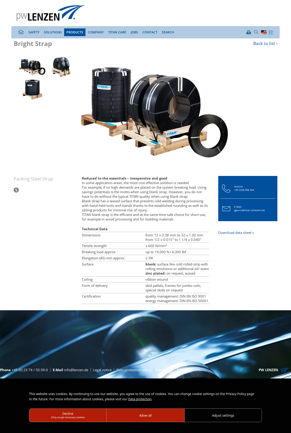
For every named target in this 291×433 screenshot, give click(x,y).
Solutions (53, 32)
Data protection (140, 399)
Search (168, 32)
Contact (150, 32)
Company (96, 32)
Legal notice (102, 370)
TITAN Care (117, 32)
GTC (180, 370)
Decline (68, 415)
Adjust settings (223, 415)
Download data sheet (234, 232)
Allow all (145, 415)
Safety (33, 32)
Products (74, 32)
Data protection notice (133, 370)
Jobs (134, 32)
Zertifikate (164, 370)
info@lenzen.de (70, 370)
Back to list (264, 43)
